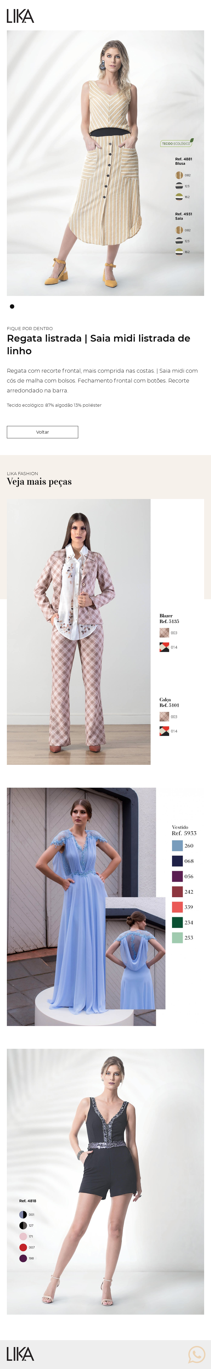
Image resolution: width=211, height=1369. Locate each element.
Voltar (42, 432)
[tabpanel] (105, 163)
